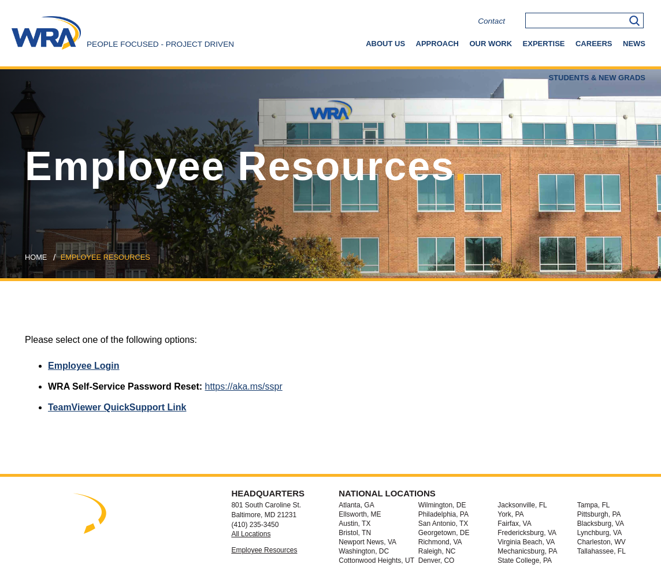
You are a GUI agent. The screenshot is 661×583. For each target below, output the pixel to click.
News (634, 43)
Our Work (490, 43)
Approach (437, 43)
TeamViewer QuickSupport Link (117, 407)
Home (36, 257)
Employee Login (84, 366)
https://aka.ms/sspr (244, 386)
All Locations (250, 534)
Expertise (544, 43)
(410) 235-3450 (254, 525)
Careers (593, 43)
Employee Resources (264, 550)
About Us (385, 43)
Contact (491, 21)
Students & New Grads (596, 77)
